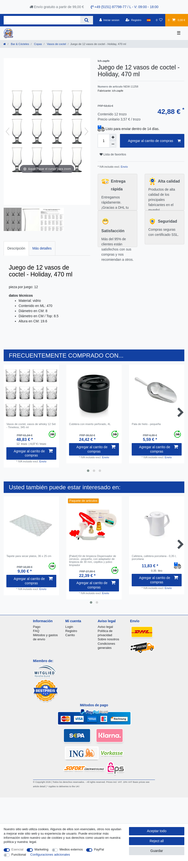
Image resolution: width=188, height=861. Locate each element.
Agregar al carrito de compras (154, 141)
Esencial (18, 849)
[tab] (16, 248)
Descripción (16, 248)
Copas (37, 44)
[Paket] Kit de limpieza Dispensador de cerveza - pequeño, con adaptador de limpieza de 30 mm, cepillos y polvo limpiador (92, 561)
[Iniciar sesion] (109, 20)
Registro (71, 631)
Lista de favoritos (113, 154)
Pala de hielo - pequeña (146, 424)
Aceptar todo (156, 831)
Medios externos (71, 849)
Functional (19, 854)
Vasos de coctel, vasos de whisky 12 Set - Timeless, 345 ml (31, 425)
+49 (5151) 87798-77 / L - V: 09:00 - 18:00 (125, 7)
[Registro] (133, 20)
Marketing (41, 849)
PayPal (99, 849)
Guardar (156, 851)
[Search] (86, 20)
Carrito (70, 635)
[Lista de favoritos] (159, 20)
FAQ (36, 631)
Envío (124, 166)
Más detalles (42, 248)
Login (69, 627)
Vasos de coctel (56, 44)
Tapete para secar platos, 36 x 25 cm (28, 556)
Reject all (157, 841)
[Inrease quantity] (112, 137)
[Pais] (148, 20)
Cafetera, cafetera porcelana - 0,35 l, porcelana (154, 557)
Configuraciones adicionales (50, 854)
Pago (36, 627)
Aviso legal (105, 627)
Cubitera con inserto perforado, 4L (90, 424)
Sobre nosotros (108, 639)
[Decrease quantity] (112, 144)
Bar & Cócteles (19, 44)
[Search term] (42, 20)
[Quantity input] (103, 141)
